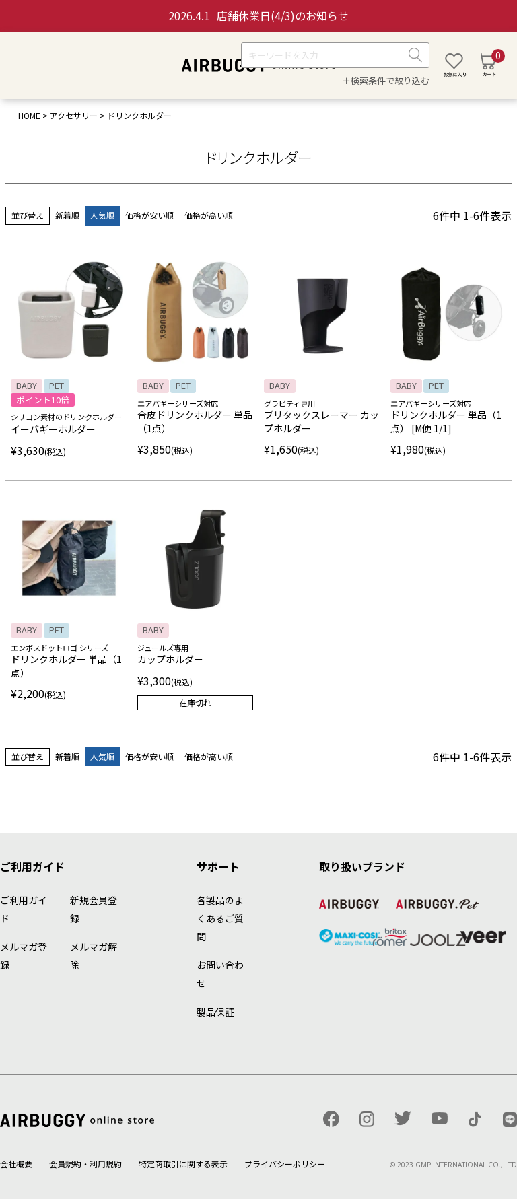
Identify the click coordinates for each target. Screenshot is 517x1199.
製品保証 (215, 1012)
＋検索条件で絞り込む (385, 80)
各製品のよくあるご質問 (220, 918)
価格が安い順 (149, 215)
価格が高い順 (208, 215)
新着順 (67, 215)
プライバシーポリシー (284, 1163)
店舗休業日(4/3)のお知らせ (258, 15)
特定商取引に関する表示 (183, 1163)
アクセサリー (74, 115)
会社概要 (16, 1163)
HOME (29, 115)
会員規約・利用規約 (85, 1163)
